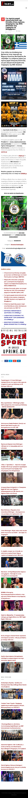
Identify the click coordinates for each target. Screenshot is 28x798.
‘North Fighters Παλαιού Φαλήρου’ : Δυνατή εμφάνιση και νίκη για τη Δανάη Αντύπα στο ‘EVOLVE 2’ (13, 767)
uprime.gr (4, 152)
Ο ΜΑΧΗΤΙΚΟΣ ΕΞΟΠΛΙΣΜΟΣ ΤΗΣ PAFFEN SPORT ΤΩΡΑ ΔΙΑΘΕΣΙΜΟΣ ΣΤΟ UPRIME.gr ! (14, 317)
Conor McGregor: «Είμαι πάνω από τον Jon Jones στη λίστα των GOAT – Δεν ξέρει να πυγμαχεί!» (14, 532)
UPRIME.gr (24, 173)
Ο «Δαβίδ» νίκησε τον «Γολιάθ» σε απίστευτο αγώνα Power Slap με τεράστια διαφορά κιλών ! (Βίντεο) (12, 553)
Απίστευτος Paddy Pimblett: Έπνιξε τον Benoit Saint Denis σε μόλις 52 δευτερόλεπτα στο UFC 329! (13, 425)
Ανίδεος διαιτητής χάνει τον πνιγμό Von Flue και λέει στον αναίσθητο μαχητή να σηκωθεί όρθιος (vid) (15, 290)
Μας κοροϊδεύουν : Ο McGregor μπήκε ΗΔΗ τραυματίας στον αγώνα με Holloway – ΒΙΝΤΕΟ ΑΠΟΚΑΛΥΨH (14, 405)
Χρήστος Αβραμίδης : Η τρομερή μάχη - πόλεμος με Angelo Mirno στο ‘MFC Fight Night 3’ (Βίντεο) (13, 617)
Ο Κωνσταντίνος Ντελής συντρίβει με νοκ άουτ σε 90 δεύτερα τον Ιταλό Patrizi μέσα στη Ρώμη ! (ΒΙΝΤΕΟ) (15, 275)
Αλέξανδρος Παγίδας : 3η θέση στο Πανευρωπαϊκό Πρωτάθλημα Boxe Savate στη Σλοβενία (14, 685)
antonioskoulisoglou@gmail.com (16, 248)
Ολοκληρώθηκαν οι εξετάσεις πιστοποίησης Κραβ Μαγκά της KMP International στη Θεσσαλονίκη (12, 726)
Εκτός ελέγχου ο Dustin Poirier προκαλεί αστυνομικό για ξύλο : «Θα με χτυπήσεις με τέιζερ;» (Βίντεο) (13, 637)
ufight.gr (21, 155)
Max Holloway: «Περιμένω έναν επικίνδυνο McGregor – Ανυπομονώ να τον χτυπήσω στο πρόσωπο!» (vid (13, 512)
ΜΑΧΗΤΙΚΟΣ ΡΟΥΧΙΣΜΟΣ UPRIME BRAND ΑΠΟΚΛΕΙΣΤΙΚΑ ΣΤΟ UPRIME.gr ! (15, 324)
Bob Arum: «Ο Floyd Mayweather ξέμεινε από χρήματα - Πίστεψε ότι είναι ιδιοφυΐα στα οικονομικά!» (13, 574)
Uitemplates (14, 794)
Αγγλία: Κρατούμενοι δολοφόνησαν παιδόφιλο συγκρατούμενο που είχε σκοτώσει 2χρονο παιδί (12, 658)
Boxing (18, 31)
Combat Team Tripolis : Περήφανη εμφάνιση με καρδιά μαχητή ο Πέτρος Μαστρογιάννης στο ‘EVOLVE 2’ (12, 705)
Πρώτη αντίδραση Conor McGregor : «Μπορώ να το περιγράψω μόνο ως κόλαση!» (12, 446)
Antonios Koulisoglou (17, 244)
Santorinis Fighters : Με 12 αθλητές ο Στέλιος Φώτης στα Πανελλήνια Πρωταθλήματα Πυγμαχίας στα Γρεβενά (13, 746)
